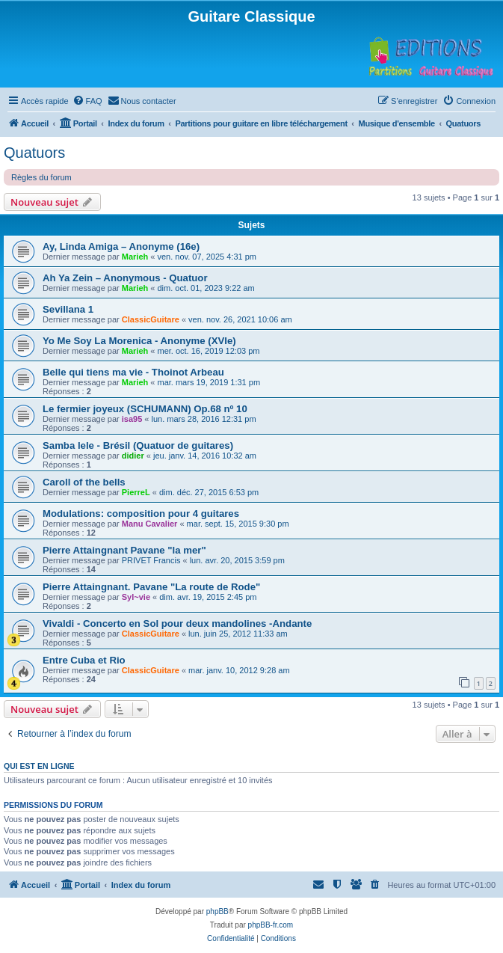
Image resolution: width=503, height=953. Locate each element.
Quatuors (34, 152)
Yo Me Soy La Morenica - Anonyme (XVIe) (139, 340)
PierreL (136, 492)
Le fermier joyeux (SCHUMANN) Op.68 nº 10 (145, 408)
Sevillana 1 (68, 309)
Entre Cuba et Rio (84, 660)
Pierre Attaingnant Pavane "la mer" (124, 550)
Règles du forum (41, 177)
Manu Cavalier (150, 523)
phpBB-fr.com (271, 925)
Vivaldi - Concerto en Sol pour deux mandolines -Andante (177, 623)
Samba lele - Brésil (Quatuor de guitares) (138, 445)
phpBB (217, 911)
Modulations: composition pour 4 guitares (141, 513)
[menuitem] (87, 101)
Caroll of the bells (84, 482)
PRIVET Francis (151, 560)
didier (133, 455)
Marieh (135, 256)
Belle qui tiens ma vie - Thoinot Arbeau (133, 372)
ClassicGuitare (150, 319)
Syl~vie (136, 596)
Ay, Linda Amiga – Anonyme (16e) (121, 246)
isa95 (132, 418)
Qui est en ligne (39, 766)
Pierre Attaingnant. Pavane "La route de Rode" (151, 586)
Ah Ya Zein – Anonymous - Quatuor (125, 278)
